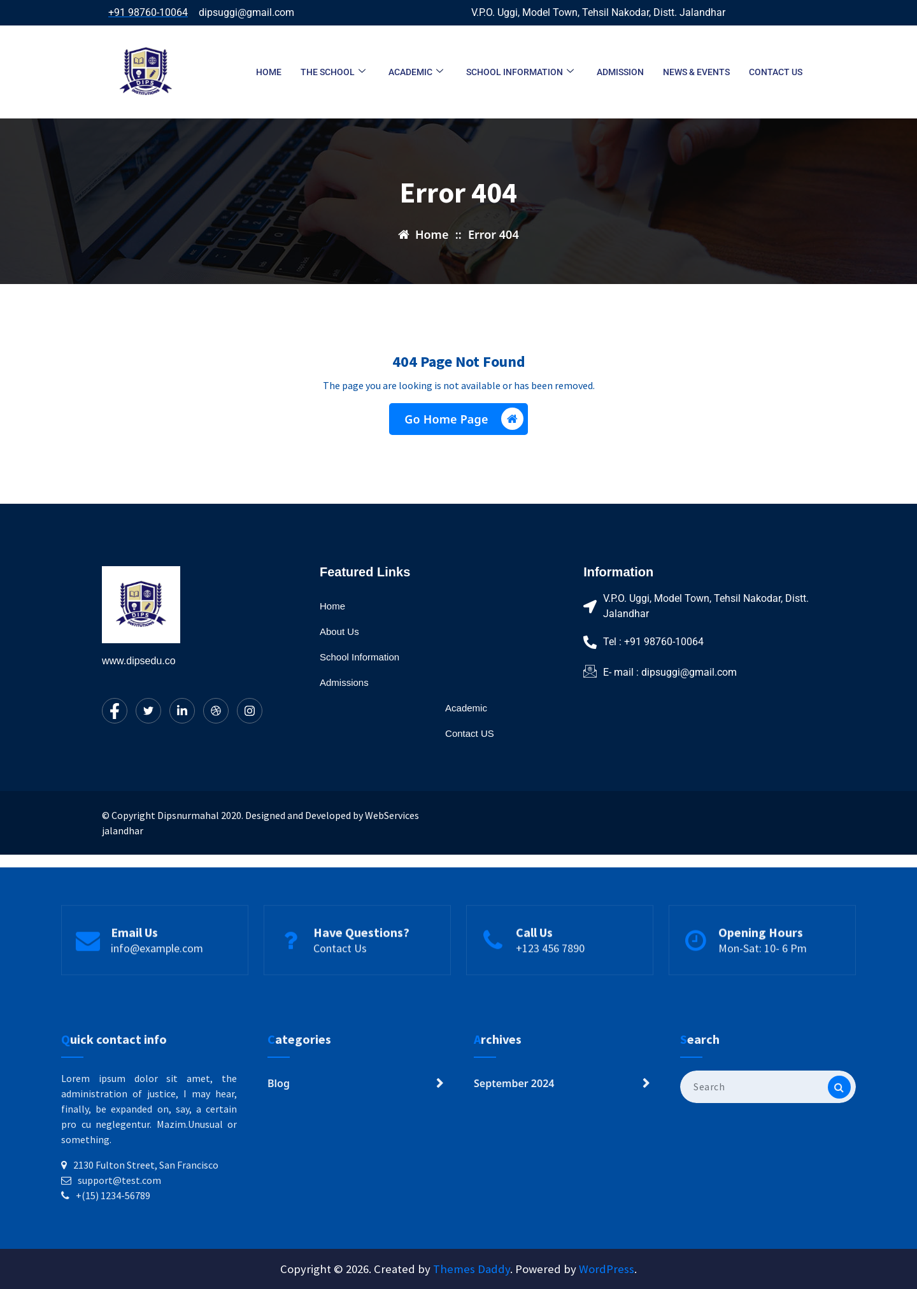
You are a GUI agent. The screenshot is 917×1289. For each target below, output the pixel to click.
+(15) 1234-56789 (113, 1274)
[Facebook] (114, 710)
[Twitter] (148, 710)
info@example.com (157, 978)
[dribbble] (216, 710)
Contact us (775, 72)
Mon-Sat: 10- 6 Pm (762, 978)
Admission (620, 72)
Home (268, 72)
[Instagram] (249, 710)
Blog (278, 1162)
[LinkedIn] (182, 710)
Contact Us (340, 978)
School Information (520, 72)
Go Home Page (463, 423)
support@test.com (119, 1259)
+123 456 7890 (550, 978)
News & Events (696, 72)
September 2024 (514, 1162)
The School (333, 72)
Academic (415, 72)
